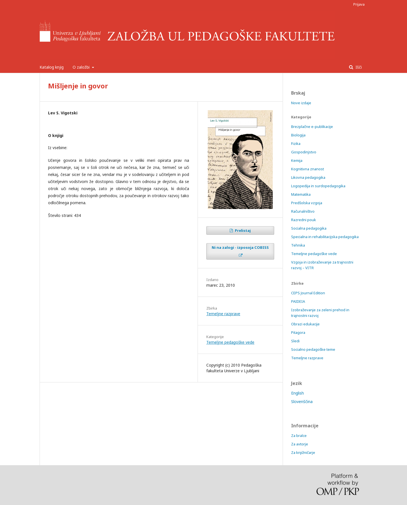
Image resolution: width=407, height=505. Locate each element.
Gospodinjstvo (303, 151)
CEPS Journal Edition (308, 292)
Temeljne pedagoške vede (230, 342)
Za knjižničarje (303, 452)
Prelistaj (242, 230)
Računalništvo (303, 211)
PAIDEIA (298, 301)
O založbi (82, 67)
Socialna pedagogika (308, 228)
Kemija (296, 160)
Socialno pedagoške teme (313, 349)
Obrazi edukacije (305, 323)
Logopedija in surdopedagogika (318, 185)
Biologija (298, 135)
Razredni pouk (303, 219)
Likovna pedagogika (308, 177)
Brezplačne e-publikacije (312, 126)
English (297, 393)
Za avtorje (299, 444)
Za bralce (299, 435)
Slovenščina (302, 401)
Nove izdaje (301, 102)
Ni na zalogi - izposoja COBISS (240, 247)
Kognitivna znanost (307, 168)
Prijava (359, 4)
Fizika (295, 143)
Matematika (301, 194)
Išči (358, 67)
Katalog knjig (52, 67)
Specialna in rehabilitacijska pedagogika (325, 236)
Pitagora (298, 332)
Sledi (295, 340)
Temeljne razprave (223, 313)
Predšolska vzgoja (306, 202)
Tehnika (298, 245)
